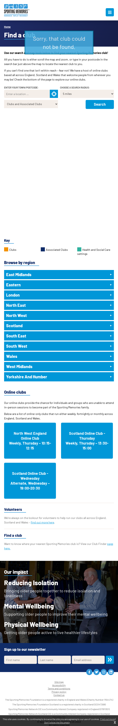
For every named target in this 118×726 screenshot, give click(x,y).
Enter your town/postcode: (21, 87)
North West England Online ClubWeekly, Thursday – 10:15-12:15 (30, 440)
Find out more (107, 719)
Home (7, 26)
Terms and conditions (59, 688)
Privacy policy (59, 691)
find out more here (42, 522)
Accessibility (59, 685)
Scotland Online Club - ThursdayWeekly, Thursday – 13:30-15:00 (87, 440)
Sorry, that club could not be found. (59, 42)
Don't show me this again (57, 722)
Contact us (59, 695)
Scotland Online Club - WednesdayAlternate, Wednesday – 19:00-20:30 (30, 480)
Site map (59, 681)
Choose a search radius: (75, 87)
